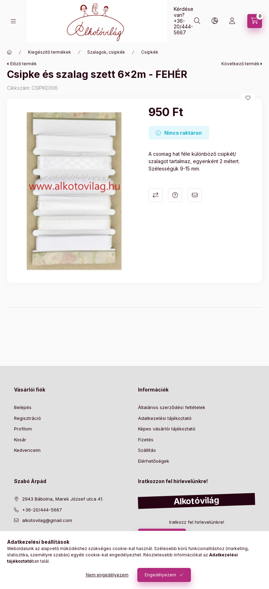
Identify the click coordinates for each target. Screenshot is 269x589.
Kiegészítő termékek (49, 52)
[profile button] (232, 21)
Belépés (23, 407)
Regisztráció (27, 418)
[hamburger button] (13, 21)
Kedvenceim (27, 450)
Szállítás (147, 450)
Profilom (23, 428)
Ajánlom (195, 195)
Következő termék (240, 63)
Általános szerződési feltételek (171, 407)
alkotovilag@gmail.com (47, 520)
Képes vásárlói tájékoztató (166, 428)
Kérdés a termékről (175, 195)
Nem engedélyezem (107, 574)
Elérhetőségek (153, 461)
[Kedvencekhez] (248, 98)
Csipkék (149, 52)
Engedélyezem (160, 574)
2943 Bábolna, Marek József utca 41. (62, 499)
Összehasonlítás (156, 195)
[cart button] (254, 21)
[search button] (197, 21)
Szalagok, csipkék (106, 52)
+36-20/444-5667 (183, 27)
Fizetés (145, 439)
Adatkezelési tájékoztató (165, 418)
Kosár (20, 439)
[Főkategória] (9, 52)
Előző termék (23, 63)
